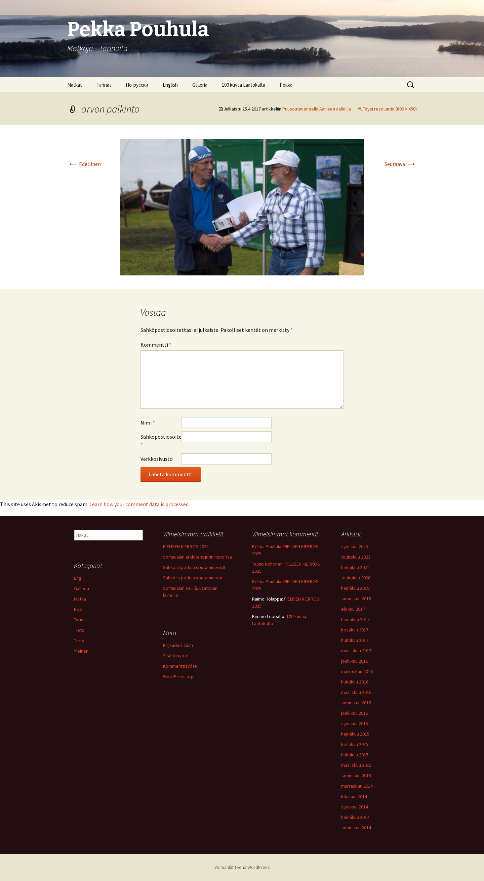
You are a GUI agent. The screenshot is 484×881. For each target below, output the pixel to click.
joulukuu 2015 (354, 713)
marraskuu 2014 (357, 786)
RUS (78, 609)
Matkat (74, 85)
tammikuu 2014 (356, 828)
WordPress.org (178, 676)
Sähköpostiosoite (160, 440)
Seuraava (401, 164)
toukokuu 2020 (355, 578)
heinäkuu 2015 (355, 734)
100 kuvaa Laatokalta (243, 85)
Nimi (147, 422)
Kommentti (155, 344)
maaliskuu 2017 (356, 651)
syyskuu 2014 (354, 807)
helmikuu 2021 (355, 567)
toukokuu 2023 (355, 557)
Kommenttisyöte (180, 666)
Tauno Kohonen (267, 564)
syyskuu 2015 (354, 723)
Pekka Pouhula (266, 546)
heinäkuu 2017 (355, 619)
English (170, 85)
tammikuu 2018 (356, 599)
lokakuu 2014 (354, 796)
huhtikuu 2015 (354, 755)
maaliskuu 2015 (356, 765)
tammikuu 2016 (356, 703)
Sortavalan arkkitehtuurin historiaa (197, 557)
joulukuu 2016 (354, 661)
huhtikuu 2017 (354, 640)
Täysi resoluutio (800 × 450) (390, 109)
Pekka (286, 85)
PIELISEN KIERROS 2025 (186, 546)
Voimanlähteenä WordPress (242, 867)
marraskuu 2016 (357, 671)
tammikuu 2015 (356, 776)
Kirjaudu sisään (178, 645)
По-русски (137, 85)
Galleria (199, 85)
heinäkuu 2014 (355, 817)
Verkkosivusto (156, 458)
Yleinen (81, 651)
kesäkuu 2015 (354, 744)
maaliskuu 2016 (356, 692)
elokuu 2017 (353, 609)
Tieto (79, 630)
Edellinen (84, 164)
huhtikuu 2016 (354, 682)
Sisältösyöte (176, 656)
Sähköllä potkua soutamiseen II (194, 567)
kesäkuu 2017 (354, 630)
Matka (80, 599)
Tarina (80, 620)
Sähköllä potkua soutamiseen (192, 578)
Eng (77, 578)
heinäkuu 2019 (355, 588)
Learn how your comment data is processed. (139, 504)
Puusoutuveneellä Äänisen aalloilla (316, 109)
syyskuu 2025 (354, 546)
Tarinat (103, 85)
